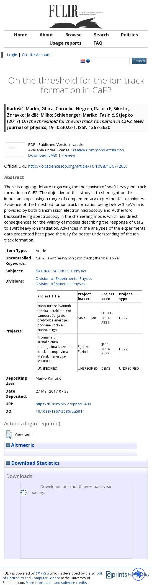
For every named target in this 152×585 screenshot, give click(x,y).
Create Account (36, 54)
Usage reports (65, 43)
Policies (129, 35)
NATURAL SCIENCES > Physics (61, 271)
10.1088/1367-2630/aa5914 (60, 411)
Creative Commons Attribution (97, 149)
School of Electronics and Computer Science (52, 575)
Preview (68, 155)
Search (101, 35)
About (46, 35)
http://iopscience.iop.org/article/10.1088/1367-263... (78, 166)
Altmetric (20, 445)
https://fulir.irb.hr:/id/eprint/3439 (63, 403)
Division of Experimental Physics (64, 278)
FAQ (98, 43)
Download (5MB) (42, 155)
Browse (73, 35)
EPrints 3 (42, 573)
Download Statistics (33, 463)
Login (12, 54)
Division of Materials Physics (60, 283)
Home (20, 35)
